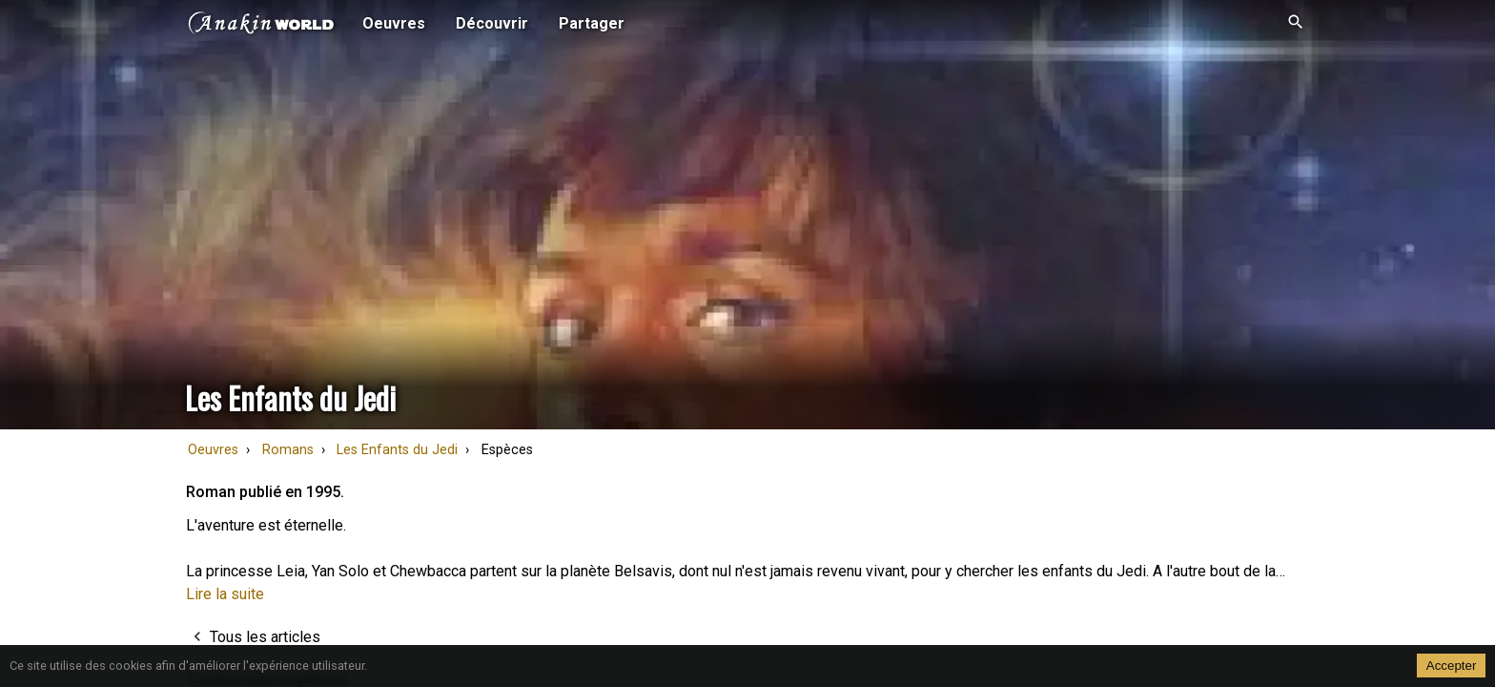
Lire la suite (225, 594)
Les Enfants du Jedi (397, 450)
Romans (288, 450)
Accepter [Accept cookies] (1451, 665)
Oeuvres (213, 450)
